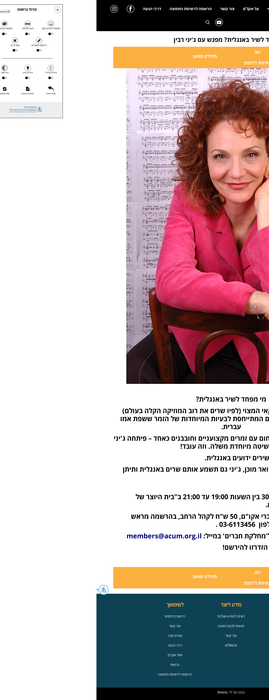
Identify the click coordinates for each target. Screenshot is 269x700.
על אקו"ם (154, 8)
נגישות (78, 664)
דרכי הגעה (55, 8)
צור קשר (131, 8)
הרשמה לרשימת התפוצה (94, 8)
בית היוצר (212, 9)
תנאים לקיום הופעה (134, 626)
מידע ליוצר (182, 9)
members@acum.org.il (67, 535)
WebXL (126, 692)
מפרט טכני (78, 635)
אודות (190, 616)
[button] (6, 589)
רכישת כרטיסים (78, 616)
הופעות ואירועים (191, 645)
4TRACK (134, 645)
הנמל (190, 626)
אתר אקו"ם (78, 655)
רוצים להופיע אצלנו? (134, 616)
